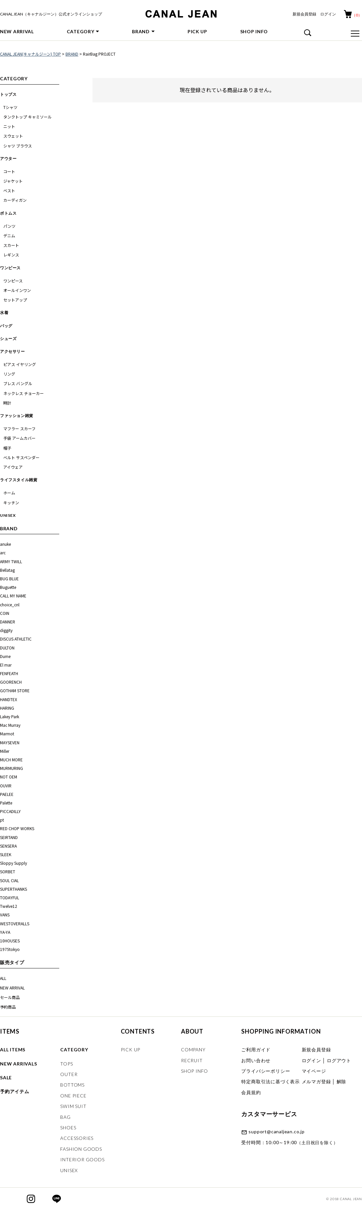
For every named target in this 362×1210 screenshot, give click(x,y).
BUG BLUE (9, 578)
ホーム (9, 492)
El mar (6, 665)
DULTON (7, 647)
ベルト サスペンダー (21, 457)
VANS (5, 914)
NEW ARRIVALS (18, 1063)
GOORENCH (11, 682)
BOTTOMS (72, 1085)
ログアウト (339, 1060)
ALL (3, 978)
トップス (8, 94)
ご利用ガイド (256, 1049)
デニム (9, 235)
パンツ (9, 226)
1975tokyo (10, 949)
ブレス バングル (17, 383)
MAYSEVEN (9, 742)
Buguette (8, 587)
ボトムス (8, 213)
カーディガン (15, 200)
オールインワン (17, 290)
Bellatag (7, 570)
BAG (65, 1117)
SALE (6, 1077)
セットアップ (15, 299)
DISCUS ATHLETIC (16, 639)
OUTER (68, 1074)
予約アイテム (14, 1091)
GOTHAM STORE (15, 690)
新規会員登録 (304, 14)
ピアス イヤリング (19, 364)
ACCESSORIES (76, 1138)
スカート (11, 245)
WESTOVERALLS (14, 923)
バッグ (6, 325)
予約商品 (8, 1007)
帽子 (7, 448)
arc (3, 552)
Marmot (7, 733)
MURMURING (11, 768)
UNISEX (8, 515)
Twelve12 (8, 906)
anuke (6, 544)
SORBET (7, 871)
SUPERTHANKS (13, 889)
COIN (4, 613)
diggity (6, 630)
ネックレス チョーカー (23, 393)
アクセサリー (12, 351)
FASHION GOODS (81, 1149)
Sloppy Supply (13, 863)
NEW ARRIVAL (17, 31)
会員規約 (251, 1092)
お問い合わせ (256, 1060)
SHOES (68, 1127)
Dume (5, 656)
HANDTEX (8, 699)
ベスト (9, 190)
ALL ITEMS (12, 1049)
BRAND (141, 31)
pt (2, 820)
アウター (8, 158)
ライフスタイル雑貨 (18, 479)
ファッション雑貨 (16, 415)
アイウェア (13, 467)
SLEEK (5, 854)
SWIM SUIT (73, 1106)
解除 (342, 1081)
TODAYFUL (9, 897)
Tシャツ (10, 107)
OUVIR (6, 785)
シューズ (8, 338)
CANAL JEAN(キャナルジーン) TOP (30, 54)
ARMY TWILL (11, 561)
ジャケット (13, 181)
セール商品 (10, 997)
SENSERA (8, 846)
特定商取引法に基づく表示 (270, 1081)
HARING (7, 708)
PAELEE (6, 794)
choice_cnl (9, 604)
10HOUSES (10, 940)
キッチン (11, 502)
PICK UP (197, 31)
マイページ (314, 1071)
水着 (4, 312)
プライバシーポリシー (265, 1071)
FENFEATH (9, 673)
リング (9, 374)
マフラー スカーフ (19, 428)
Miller (4, 751)
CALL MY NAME (13, 595)
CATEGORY (80, 31)
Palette (6, 802)
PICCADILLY (10, 811)
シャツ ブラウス (17, 145)
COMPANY (193, 1049)
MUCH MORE (11, 759)
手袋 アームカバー (19, 438)
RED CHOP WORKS (17, 828)
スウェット (13, 136)
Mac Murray (10, 725)
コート (9, 171)
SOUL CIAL (9, 880)
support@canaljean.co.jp (276, 1131)
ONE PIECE (73, 1095)
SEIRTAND (9, 837)
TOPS (66, 1063)
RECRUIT (192, 1060)
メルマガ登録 (316, 1081)
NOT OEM (8, 776)
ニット (9, 126)
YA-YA (5, 932)
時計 (7, 403)
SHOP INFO (254, 31)
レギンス (11, 254)
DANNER (7, 621)
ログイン (328, 14)
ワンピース (10, 267)
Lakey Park (9, 716)
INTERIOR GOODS (82, 1159)
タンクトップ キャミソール (27, 116)
